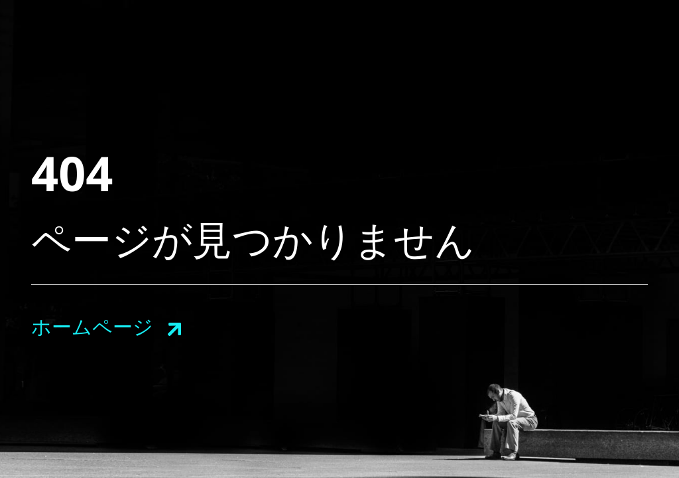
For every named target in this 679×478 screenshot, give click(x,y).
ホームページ (92, 326)
